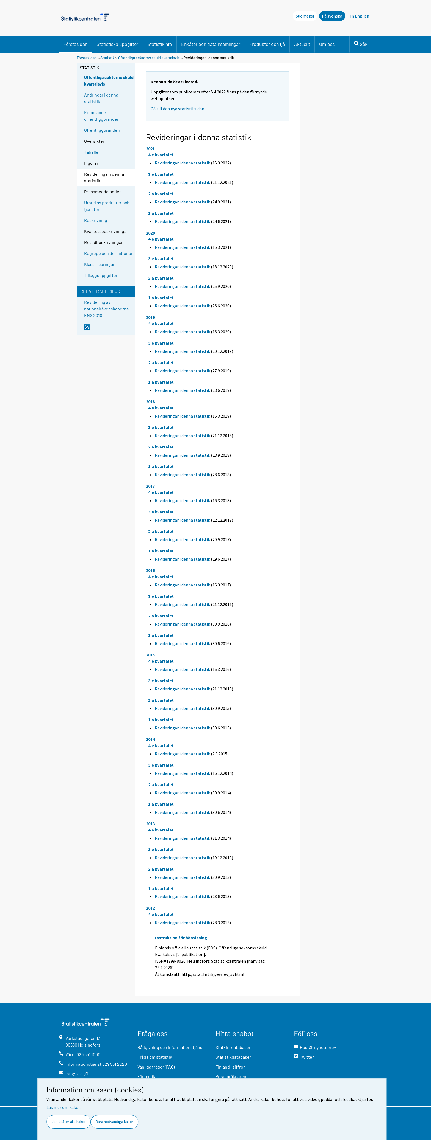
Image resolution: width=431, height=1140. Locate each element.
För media (146, 1076)
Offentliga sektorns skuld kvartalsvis (149, 58)
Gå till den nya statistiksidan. (178, 108)
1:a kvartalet (161, 213)
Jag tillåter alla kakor (69, 1121)
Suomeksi (305, 16)
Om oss (327, 44)
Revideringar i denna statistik (182, 163)
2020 (150, 233)
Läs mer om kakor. (63, 1107)
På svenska (332, 16)
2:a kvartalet (161, 193)
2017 (150, 486)
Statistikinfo (159, 44)
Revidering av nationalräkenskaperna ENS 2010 (106, 308)
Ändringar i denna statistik (101, 98)
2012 (150, 908)
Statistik (107, 58)
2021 (150, 148)
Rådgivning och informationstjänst (170, 1047)
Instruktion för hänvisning (181, 937)
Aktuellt (302, 44)
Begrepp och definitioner (108, 253)
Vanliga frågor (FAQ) (156, 1066)
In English (359, 16)
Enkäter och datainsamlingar (210, 44)
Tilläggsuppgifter (101, 275)
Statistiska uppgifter (117, 44)
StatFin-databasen (234, 1047)
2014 (150, 739)
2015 (150, 654)
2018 (150, 401)
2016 (150, 570)
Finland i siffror (230, 1066)
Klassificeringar (99, 264)
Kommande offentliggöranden (102, 116)
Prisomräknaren (231, 1076)
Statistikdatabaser (233, 1056)
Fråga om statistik (154, 1056)
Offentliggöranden (102, 130)
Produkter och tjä (267, 44)
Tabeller (92, 152)
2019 (150, 317)
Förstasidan (75, 44)
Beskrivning (95, 220)
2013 (150, 823)
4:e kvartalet (161, 154)
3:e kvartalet (161, 174)
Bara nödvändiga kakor (114, 1121)
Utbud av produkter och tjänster (106, 206)
